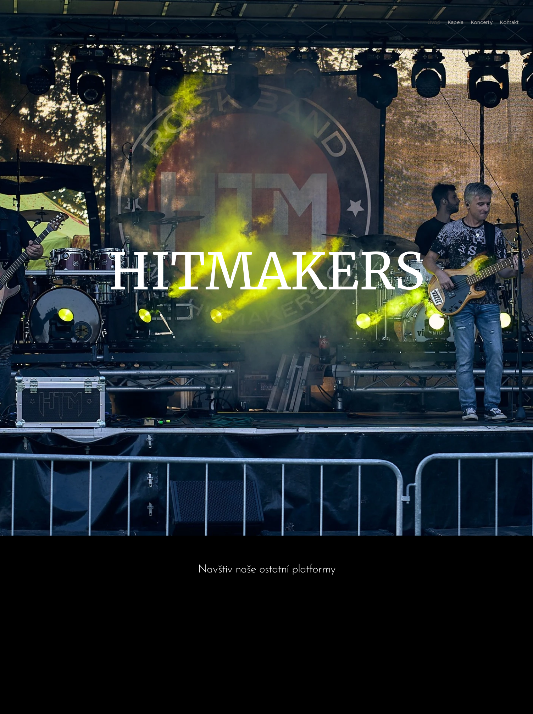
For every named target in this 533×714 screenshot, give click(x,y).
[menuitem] (498, 23)
